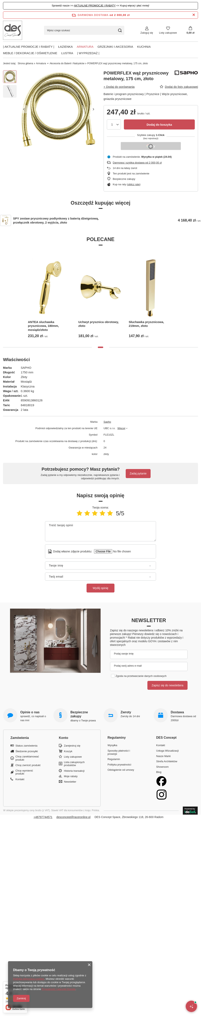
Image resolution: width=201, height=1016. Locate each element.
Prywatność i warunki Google (59, 989)
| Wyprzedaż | (88, 53)
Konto (63, 737)
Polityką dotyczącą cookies (28, 978)
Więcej (121, 428)
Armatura (85, 46)
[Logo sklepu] (12, 30)
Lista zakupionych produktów (74, 764)
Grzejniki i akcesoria (115, 46)
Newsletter (149, 620)
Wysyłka (112, 745)
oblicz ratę (134, 184)
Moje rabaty (71, 776)
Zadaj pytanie (138, 473)
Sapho (107, 421)
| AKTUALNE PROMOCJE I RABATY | (28, 46)
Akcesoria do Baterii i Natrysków (67, 63)
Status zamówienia (26, 745)
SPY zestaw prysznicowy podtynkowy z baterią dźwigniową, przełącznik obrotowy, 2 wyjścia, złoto (56, 220)
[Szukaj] (119, 30)
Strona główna (25, 63)
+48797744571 (43, 817)
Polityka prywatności (119, 764)
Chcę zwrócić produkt (27, 765)
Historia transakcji (74, 770)
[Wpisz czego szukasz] (84, 30)
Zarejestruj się (72, 745)
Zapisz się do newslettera (167, 685)
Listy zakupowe (168, 32)
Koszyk (68, 751)
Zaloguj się (146, 32)
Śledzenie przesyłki (26, 751)
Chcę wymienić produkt (24, 772)
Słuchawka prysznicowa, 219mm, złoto (146, 324)
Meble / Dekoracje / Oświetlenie (30, 53)
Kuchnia (144, 46)
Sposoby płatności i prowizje (119, 752)
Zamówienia (19, 737)
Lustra (67, 53)
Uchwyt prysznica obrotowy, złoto (98, 324)
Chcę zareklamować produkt (27, 758)
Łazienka (65, 46)
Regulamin (114, 759)
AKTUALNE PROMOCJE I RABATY (95, 5)
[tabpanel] (50, 296)
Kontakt (19, 779)
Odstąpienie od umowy (121, 769)
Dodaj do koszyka (159, 124)
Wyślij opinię (100, 588)
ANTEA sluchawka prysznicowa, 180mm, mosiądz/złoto (43, 325)
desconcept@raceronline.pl (73, 817)
